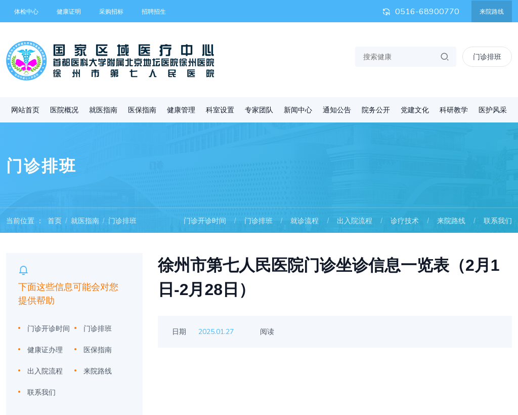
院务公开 (376, 110)
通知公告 (337, 110)
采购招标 (111, 11)
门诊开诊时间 (205, 221)
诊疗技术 (405, 221)
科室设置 (220, 110)
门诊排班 (122, 221)
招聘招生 (154, 11)
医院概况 (64, 110)
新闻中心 (298, 110)
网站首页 (25, 110)
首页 (55, 221)
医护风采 (493, 110)
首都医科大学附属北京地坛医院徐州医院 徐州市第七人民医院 (110, 60)
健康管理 (181, 110)
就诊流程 (304, 221)
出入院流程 (354, 221)
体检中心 (26, 11)
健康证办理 (45, 350)
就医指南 (103, 110)
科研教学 (454, 110)
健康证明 (69, 11)
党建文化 (415, 110)
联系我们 (498, 221)
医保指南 (142, 110)
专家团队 (259, 110)
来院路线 (492, 11)
